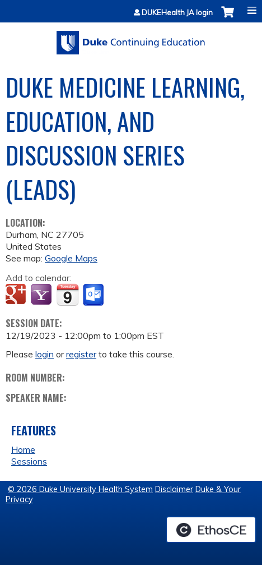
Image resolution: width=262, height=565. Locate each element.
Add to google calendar (17, 295)
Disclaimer (174, 489)
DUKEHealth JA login (177, 12)
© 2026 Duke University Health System (80, 489)
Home (23, 449)
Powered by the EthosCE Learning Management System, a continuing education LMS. (211, 529)
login (44, 354)
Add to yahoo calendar (42, 295)
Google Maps (71, 258)
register (81, 354)
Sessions (29, 461)
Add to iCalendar (67, 294)
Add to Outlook (94, 295)
